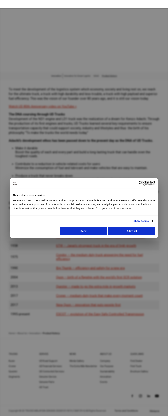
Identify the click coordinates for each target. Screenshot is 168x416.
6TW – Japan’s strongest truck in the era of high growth (96, 246)
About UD (106, 354)
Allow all (132, 231)
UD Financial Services (50, 366)
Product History (109, 76)
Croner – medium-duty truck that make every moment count (99, 296)
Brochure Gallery (139, 371)
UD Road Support (48, 361)
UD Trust (43, 387)
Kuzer (12, 361)
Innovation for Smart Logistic (77, 76)
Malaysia (154, 411)
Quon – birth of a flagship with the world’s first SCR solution (99, 277)
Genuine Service (48, 376)
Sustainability (107, 371)
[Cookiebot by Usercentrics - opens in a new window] (141, 183)
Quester (13, 371)
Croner (12, 366)
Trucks (13, 354)
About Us (22, 333)
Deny (84, 231)
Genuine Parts (46, 382)
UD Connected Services (51, 371)
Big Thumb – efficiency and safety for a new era (90, 268)
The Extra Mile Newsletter (83, 366)
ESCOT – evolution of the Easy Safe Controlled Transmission (100, 314)
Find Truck (135, 366)
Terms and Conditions (126, 410)
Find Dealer (136, 361)
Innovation (105, 376)
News (73, 354)
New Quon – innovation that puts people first (88, 305)
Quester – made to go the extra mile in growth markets (96, 286)
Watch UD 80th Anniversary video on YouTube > (43, 106)
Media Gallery (77, 361)
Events (103, 382)
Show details (141, 221)
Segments (14, 376)
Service (44, 354)
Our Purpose (107, 366)
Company (105, 361)
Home (12, 333)
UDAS (96, 76)
